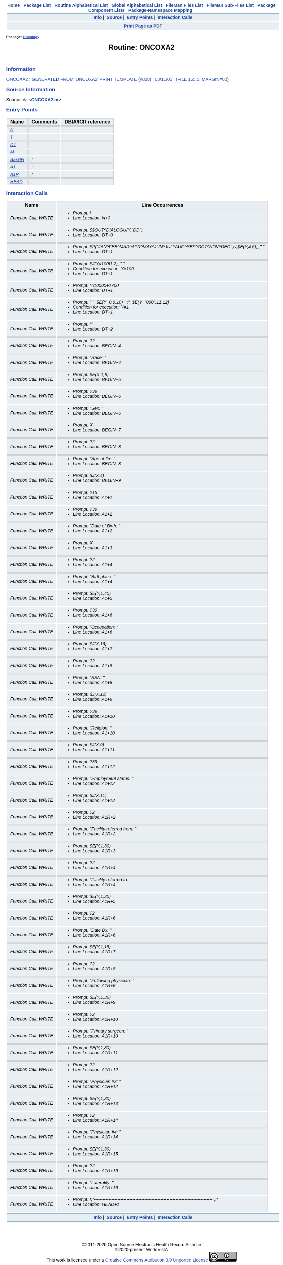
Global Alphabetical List (136, 5)
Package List (37, 5)
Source (114, 17)
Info (98, 17)
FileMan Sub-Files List (230, 5)
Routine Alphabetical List (81, 5)
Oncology (31, 37)
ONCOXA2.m (44, 99)
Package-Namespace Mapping (160, 10)
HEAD (16, 181)
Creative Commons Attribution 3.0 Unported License (156, 1260)
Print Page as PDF (143, 26)
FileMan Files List (184, 5)
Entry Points (140, 17)
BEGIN (17, 159)
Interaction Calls (175, 17)
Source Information (30, 89)
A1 (13, 166)
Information (21, 69)
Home (13, 5)
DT (13, 144)
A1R (14, 174)
